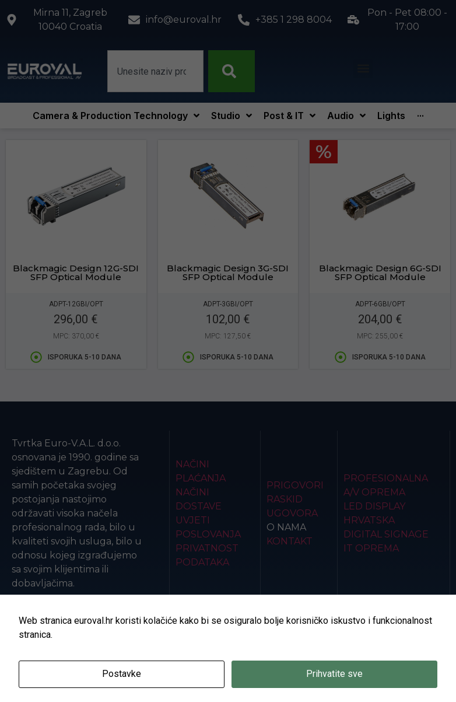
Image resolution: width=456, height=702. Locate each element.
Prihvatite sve (334, 673)
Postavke (121, 673)
